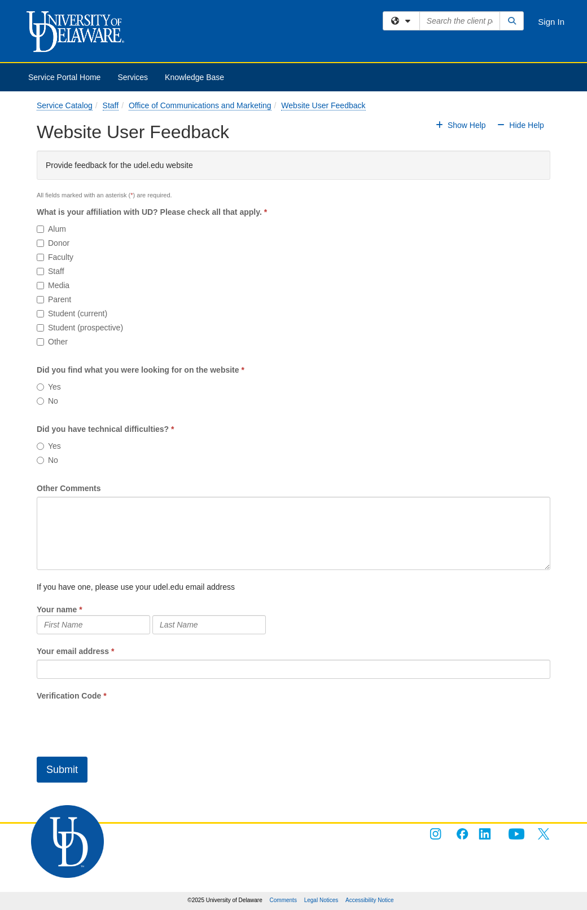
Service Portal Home (64, 77)
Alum (51, 228)
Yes (49, 386)
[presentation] (122, 723)
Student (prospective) (80, 327)
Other (52, 341)
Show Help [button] (462, 125)
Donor (53, 243)
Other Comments (69, 488)
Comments (283, 900)
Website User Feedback (323, 105)
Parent (54, 299)
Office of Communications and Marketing (200, 105)
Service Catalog (65, 105)
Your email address (73, 651)
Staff (111, 105)
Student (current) (72, 313)
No (47, 400)
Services (132, 77)
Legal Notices (321, 900)
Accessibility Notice (369, 900)
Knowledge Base (194, 77)
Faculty (55, 257)
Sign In (551, 21)
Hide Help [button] (520, 125)
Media (53, 285)
